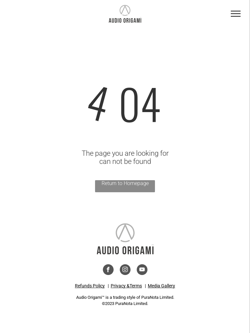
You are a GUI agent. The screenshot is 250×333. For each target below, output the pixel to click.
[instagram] (125, 270)
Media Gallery (161, 285)
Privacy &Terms (126, 285)
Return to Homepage (125, 183)
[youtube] (142, 270)
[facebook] (108, 270)
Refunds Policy (90, 285)
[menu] (235, 13)
